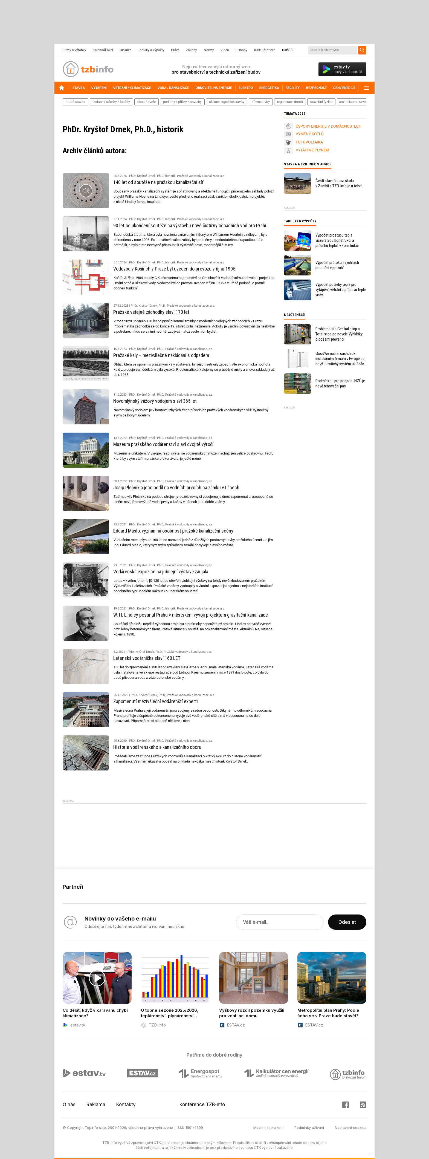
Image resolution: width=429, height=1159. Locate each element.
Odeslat (347, 922)
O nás (69, 1104)
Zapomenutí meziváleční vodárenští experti (155, 701)
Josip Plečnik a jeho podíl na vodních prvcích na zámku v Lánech (176, 487)
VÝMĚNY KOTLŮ (310, 134)
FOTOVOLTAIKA (309, 142)
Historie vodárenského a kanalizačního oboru (157, 747)
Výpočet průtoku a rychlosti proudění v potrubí (337, 265)
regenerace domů (290, 102)
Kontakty (126, 1104)
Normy (209, 50)
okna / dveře (146, 102)
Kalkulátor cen (265, 50)
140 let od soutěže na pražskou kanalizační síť (158, 182)
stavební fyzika (321, 102)
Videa (225, 50)
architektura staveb (353, 102)
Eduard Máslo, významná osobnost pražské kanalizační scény (173, 531)
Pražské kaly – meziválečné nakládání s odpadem (161, 355)
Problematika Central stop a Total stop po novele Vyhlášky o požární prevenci (339, 334)
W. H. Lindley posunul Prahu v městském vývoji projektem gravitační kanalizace (190, 615)
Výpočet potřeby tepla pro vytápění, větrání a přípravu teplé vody (340, 289)
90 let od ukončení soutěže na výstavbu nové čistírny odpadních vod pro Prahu (190, 225)
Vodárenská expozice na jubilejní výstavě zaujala (160, 571)
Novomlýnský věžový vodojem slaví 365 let (155, 401)
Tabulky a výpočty (151, 50)
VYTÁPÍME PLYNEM (312, 150)
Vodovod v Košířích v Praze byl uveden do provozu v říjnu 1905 (174, 269)
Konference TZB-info (202, 1104)
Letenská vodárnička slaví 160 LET (146, 658)
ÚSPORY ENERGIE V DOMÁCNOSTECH (328, 126)
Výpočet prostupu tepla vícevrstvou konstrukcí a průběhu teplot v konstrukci (337, 240)
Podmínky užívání (309, 1127)
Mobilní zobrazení (268, 1127)
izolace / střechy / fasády (111, 102)
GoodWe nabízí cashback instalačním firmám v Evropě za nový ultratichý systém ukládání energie (340, 359)
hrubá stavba (75, 102)
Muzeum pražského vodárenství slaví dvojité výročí (163, 444)
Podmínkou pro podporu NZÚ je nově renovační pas (340, 383)
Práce (175, 50)
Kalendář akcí (103, 50)
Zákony (191, 50)
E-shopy (241, 50)
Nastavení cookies (350, 1127)
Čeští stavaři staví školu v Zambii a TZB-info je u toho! (338, 183)
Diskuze (125, 50)
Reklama (95, 1104)
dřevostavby (261, 102)
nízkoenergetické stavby (226, 102)
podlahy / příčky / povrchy (182, 102)
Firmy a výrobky (74, 50)
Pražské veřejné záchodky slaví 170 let (151, 312)
